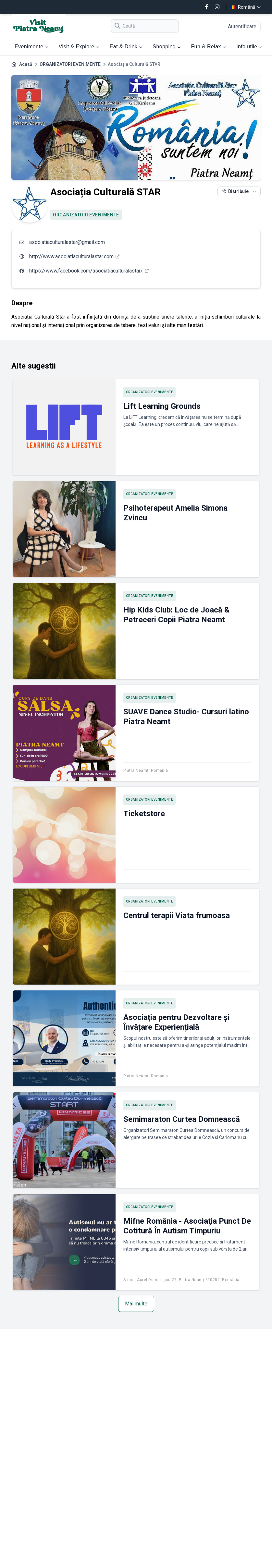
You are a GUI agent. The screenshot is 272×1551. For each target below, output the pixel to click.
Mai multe (136, 1304)
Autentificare (242, 26)
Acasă (25, 64)
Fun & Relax (208, 46)
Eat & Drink (126, 46)
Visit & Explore (79, 46)
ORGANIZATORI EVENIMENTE (70, 64)
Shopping (166, 46)
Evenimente (31, 46)
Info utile (249, 46)
